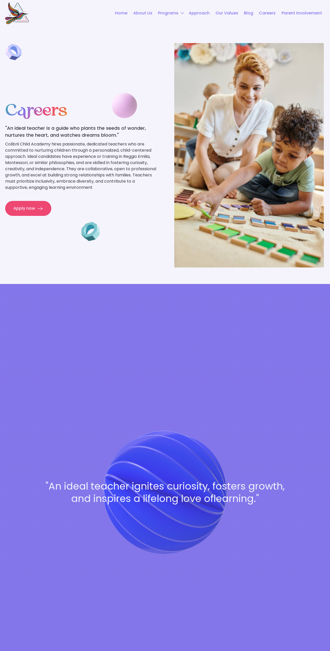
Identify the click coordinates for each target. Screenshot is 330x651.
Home (121, 13)
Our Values (227, 13)
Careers (267, 13)
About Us (142, 13)
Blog (248, 13)
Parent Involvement (302, 13)
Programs (168, 13)
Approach (199, 13)
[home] (17, 13)
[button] (170, 13)
